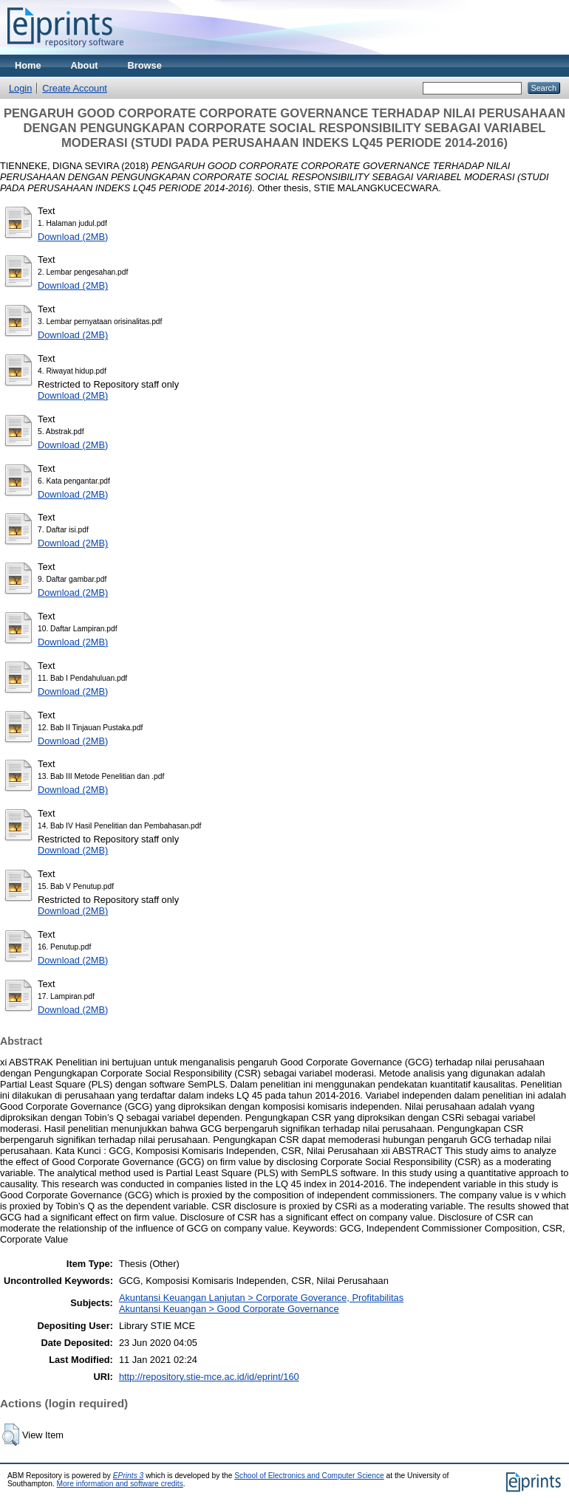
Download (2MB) (73, 236)
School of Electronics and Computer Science (309, 1476)
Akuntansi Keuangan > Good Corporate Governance (229, 1308)
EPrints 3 (128, 1476)
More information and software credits (120, 1484)
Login (20, 88)
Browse (145, 65)
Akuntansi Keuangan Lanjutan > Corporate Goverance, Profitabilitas (261, 1297)
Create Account (74, 88)
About (84, 65)
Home (28, 65)
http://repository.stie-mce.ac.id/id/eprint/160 (209, 1376)
